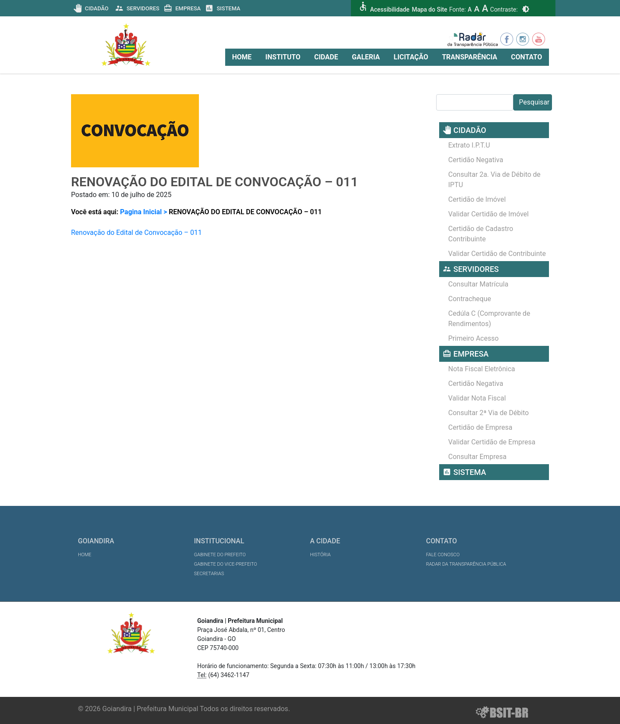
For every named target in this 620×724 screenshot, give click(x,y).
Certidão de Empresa (480, 427)
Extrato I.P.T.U (469, 145)
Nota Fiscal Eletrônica (481, 369)
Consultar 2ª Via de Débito (488, 413)
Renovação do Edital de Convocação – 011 (136, 232)
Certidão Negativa (475, 160)
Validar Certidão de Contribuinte (497, 254)
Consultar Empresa (477, 457)
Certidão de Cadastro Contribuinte (480, 234)
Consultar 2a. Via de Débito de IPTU (494, 179)
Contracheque (469, 299)
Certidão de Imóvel (477, 199)
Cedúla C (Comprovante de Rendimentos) (489, 318)
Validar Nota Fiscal (477, 398)
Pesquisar (534, 102)
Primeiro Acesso (473, 338)
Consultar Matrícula (478, 284)
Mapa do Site (429, 9)
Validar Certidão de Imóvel (488, 214)
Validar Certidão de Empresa (491, 442)
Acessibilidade (389, 9)
